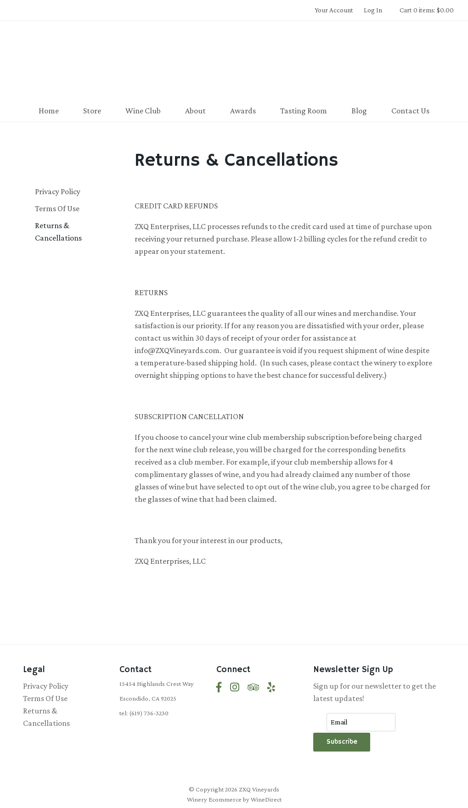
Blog (359, 110)
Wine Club (143, 110)
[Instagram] (234, 687)
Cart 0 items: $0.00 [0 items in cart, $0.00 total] (427, 10)
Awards (243, 110)
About (195, 110)
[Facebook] (219, 687)
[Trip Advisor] (253, 687)
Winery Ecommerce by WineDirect (234, 799)
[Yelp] (271, 687)
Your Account (334, 10)
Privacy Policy (57, 191)
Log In (373, 10)
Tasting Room (303, 110)
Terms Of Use (57, 208)
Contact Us (410, 110)
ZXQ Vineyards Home (234, 61)
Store (92, 110)
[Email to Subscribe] (361, 722)
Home (49, 110)
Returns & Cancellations (58, 231)
